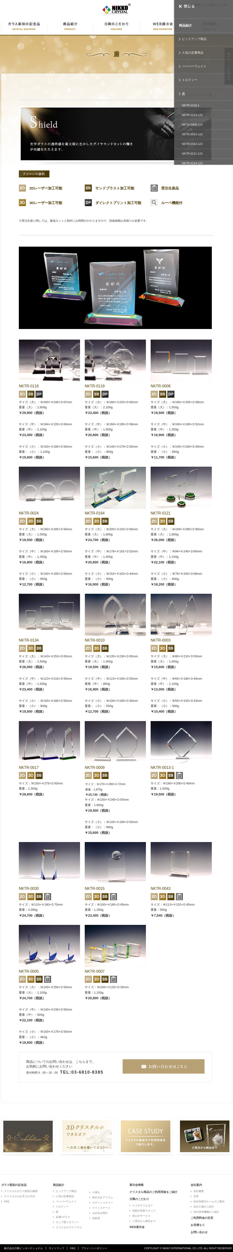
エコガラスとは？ (142, 1205)
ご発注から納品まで (144, 1221)
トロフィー (189, 80)
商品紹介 (185, 25)
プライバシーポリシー (94, 1248)
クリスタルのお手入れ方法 (19, 1196)
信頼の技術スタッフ (144, 1210)
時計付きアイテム (102, 1197)
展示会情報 (136, 1185)
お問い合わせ (199, 1232)
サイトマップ (56, 1248)
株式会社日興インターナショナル (23, 1248)
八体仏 (96, 1192)
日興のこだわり (116, 26)
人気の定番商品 (192, 52)
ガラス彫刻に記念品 (24, 26)
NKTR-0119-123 (192, 115)
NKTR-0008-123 (192, 124)
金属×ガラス (63, 1217)
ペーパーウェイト (194, 66)
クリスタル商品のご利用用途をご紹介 (153, 1192)
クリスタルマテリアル (69, 1227)
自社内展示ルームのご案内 (209, 1201)
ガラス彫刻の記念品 (14, 1185)
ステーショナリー (102, 1202)
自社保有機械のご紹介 (206, 1211)
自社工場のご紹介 (203, 1206)
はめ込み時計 (100, 1213)
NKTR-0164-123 (192, 144)
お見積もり (198, 1225)
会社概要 (198, 1191)
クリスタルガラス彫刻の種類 (21, 1191)
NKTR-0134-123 (192, 163)
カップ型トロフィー (67, 1222)
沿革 (196, 1196)
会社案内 (196, 1185)
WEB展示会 (163, 26)
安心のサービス (141, 1215)
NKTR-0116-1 (190, 105)
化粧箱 (96, 1218)
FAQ (6, 1201)
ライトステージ (101, 1207)
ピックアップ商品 (194, 39)
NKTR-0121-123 (192, 153)
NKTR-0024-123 (192, 134)
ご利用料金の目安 (202, 1218)
